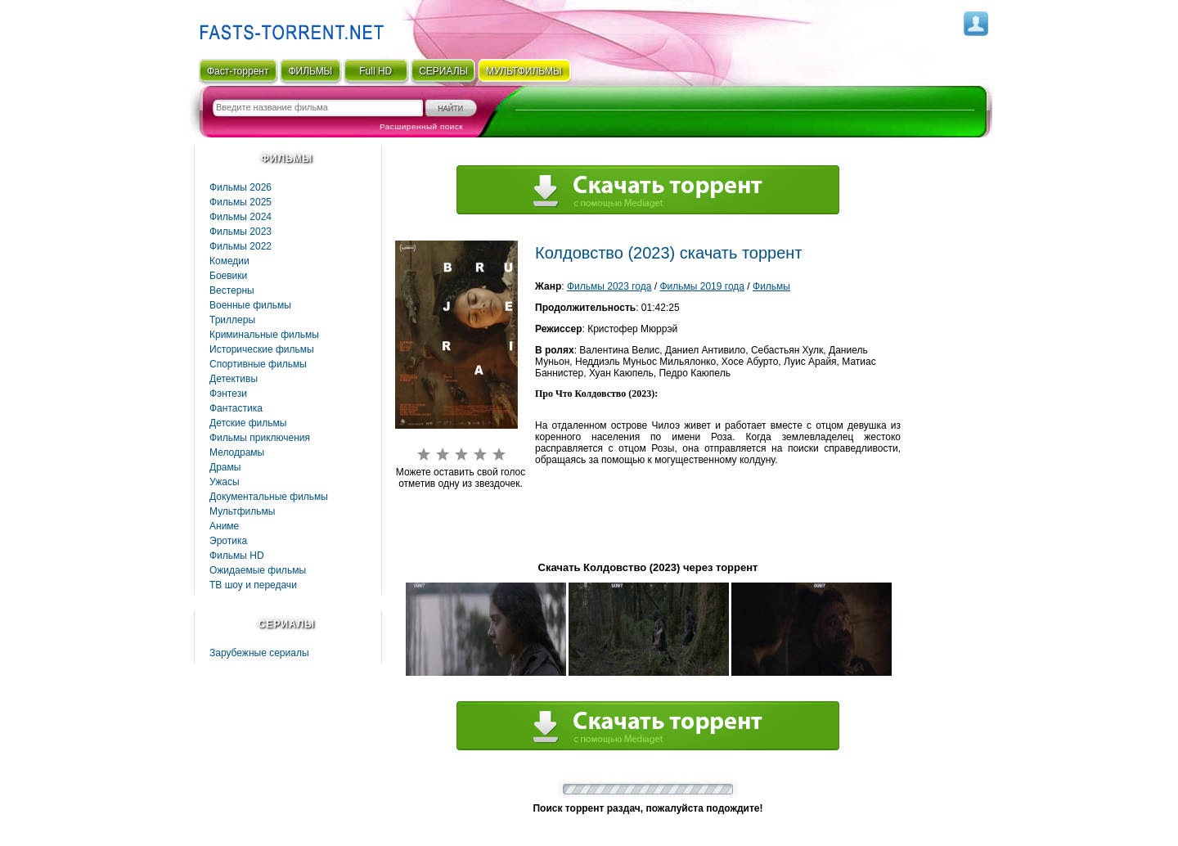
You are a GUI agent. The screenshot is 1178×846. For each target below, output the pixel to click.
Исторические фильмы (261, 349)
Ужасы (224, 482)
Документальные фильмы (268, 496)
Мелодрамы (236, 452)
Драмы (225, 467)
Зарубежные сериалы (259, 653)
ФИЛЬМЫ (310, 71)
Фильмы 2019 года (701, 286)
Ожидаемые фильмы (257, 570)
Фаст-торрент (237, 71)
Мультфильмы (242, 511)
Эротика (228, 541)
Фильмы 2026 (240, 187)
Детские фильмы (247, 423)
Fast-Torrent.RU (288, 26)
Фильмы (771, 286)
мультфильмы (524, 71)
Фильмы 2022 (240, 246)
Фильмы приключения (259, 437)
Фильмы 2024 (240, 217)
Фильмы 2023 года (609, 286)
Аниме (224, 526)
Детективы (233, 379)
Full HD (375, 71)
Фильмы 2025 (240, 202)
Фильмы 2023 (240, 231)
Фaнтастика (236, 408)
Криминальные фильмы (264, 334)
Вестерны (231, 290)
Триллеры (232, 320)
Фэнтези (228, 393)
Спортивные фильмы (258, 364)
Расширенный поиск (421, 126)
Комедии (229, 261)
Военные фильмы (250, 305)
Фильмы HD (236, 555)
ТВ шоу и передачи (253, 585)
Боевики (228, 275)
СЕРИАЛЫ (443, 71)
